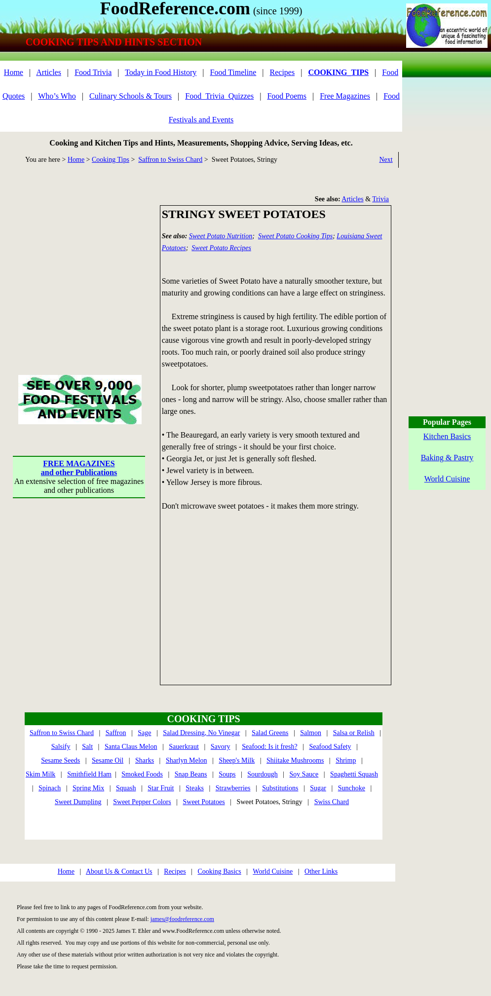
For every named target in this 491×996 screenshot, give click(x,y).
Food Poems (286, 96)
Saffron (116, 733)
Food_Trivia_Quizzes (219, 96)
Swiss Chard (331, 802)
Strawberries (233, 788)
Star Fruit (161, 788)
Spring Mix (88, 788)
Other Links (321, 871)
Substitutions (280, 788)
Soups (227, 774)
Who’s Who (57, 96)
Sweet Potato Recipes (221, 248)
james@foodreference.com (182, 919)
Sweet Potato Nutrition (220, 236)
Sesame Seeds (60, 760)
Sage (144, 733)
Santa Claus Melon (131, 746)
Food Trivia (93, 72)
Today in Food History (160, 72)
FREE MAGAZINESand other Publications (79, 468)
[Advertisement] (79, 267)
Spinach (49, 788)
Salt (87, 746)
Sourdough (262, 774)
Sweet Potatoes (204, 802)
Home (13, 72)
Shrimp (346, 760)
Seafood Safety (330, 746)
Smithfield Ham (89, 774)
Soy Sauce (304, 774)
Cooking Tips (110, 159)
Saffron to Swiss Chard (170, 159)
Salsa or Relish (354, 733)
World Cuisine (273, 871)
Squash (126, 788)
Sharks (144, 760)
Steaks (195, 788)
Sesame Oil (107, 760)
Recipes (282, 72)
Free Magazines (345, 96)
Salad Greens (270, 733)
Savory (220, 746)
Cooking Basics (219, 871)
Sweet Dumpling (78, 802)
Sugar (318, 788)
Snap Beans (191, 774)
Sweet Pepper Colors (142, 802)
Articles (48, 72)
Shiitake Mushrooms (295, 760)
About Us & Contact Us (119, 871)
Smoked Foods (142, 774)
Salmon (310, 733)
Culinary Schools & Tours (130, 96)
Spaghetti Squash (354, 774)
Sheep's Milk (237, 760)
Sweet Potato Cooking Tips (295, 236)
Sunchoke (351, 788)
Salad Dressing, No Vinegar (201, 733)
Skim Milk (40, 774)
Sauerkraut (184, 746)
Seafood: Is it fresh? (269, 746)
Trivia (380, 199)
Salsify (61, 746)
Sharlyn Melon (186, 760)
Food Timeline (233, 72)
